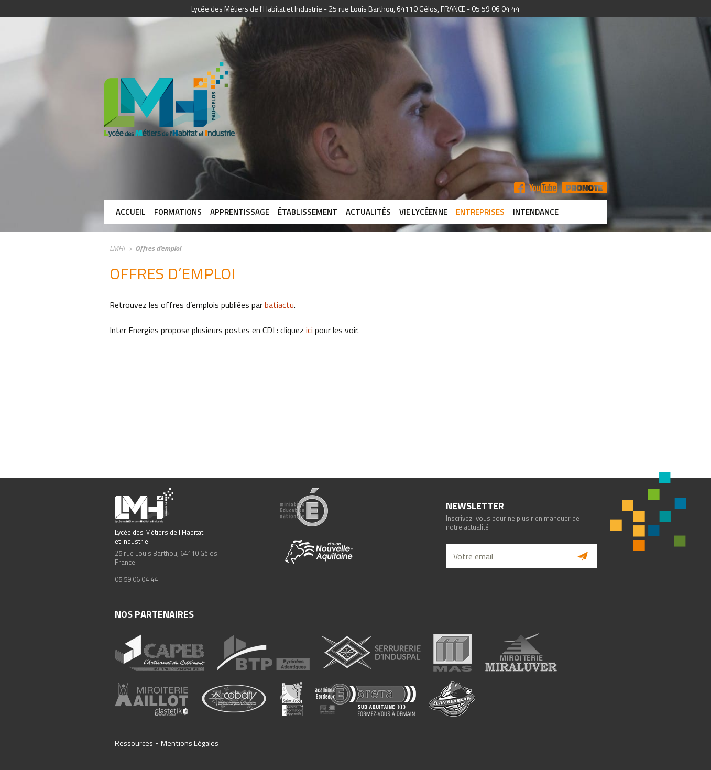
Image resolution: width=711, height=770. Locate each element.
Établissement (307, 212)
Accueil (131, 212)
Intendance (536, 212)
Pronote (584, 187)
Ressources (134, 743)
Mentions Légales (189, 743)
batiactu (279, 305)
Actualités (368, 212)
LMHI (117, 248)
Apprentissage (239, 212)
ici (309, 330)
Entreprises (480, 212)
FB (519, 187)
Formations (178, 212)
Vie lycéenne (423, 212)
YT (543, 187)
